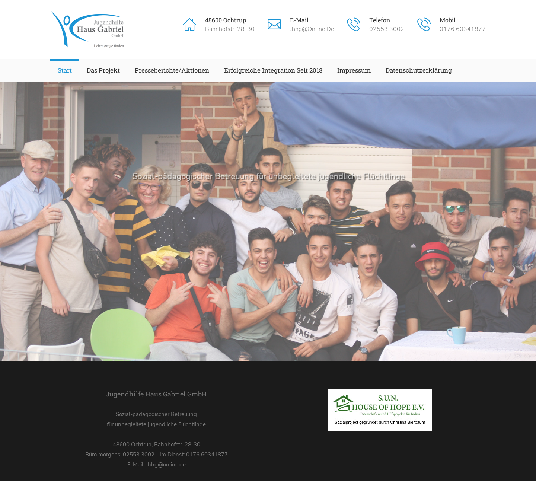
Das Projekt (103, 70)
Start (65, 70)
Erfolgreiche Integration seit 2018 (273, 70)
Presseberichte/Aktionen (172, 70)
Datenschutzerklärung (419, 70)
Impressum (354, 70)
